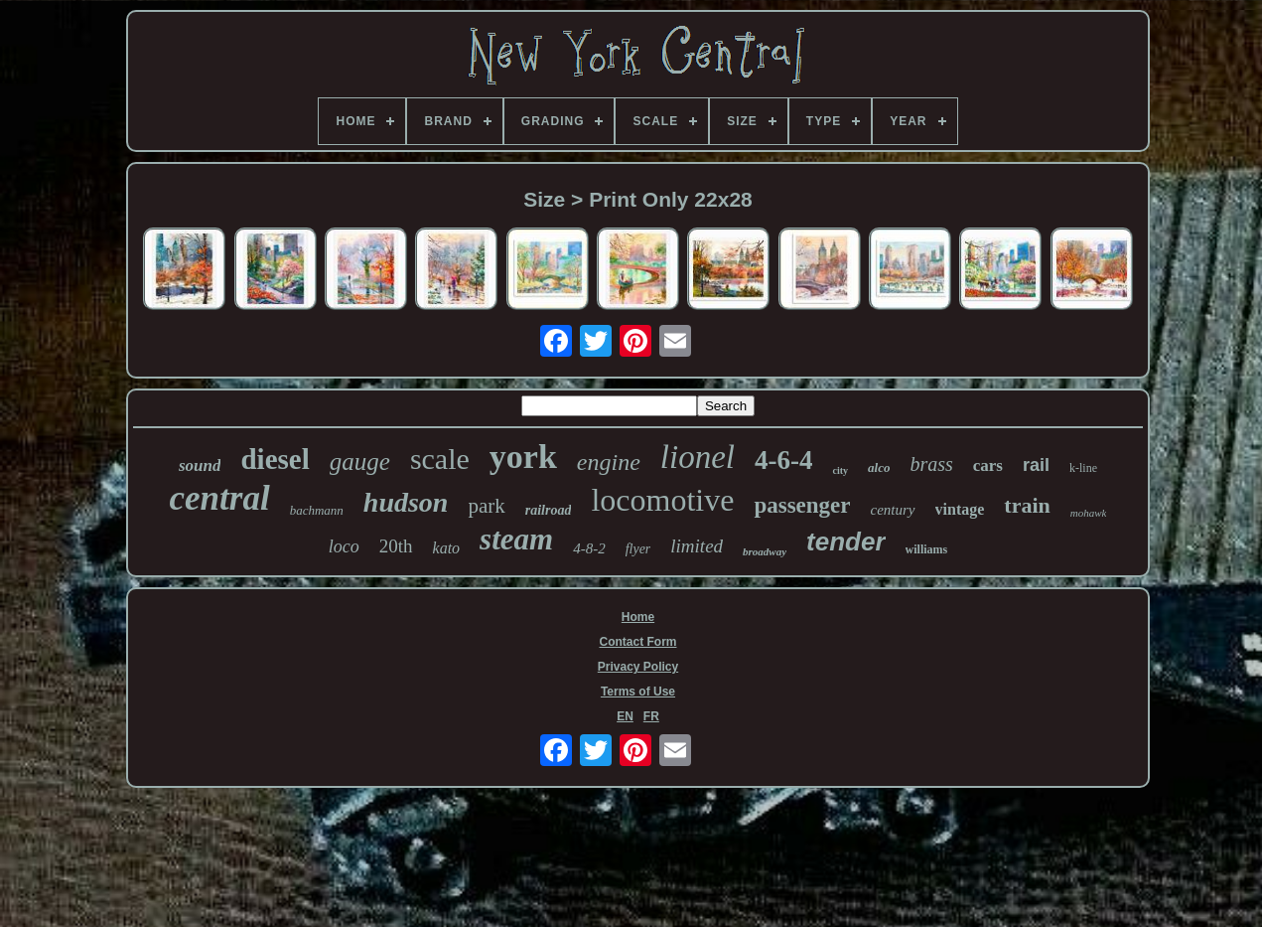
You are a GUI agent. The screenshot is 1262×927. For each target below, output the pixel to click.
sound (200, 465)
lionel (697, 457)
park (486, 506)
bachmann (317, 510)
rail (1036, 465)
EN (625, 716)
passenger (802, 505)
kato (447, 548)
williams (927, 549)
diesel (274, 459)
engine (608, 462)
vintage (960, 509)
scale (440, 458)
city (840, 470)
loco (344, 546)
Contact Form (637, 642)
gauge (360, 461)
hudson (406, 502)
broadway (764, 551)
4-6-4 (783, 460)
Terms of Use (638, 691)
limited (696, 546)
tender (845, 541)
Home (638, 617)
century (893, 510)
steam (516, 539)
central (220, 498)
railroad (548, 510)
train (1027, 505)
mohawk (1088, 513)
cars (988, 465)
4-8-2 (589, 548)
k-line (1083, 468)
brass (931, 464)
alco (879, 467)
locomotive (662, 500)
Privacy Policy (638, 667)
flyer (638, 548)
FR (651, 716)
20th (396, 546)
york (523, 456)
